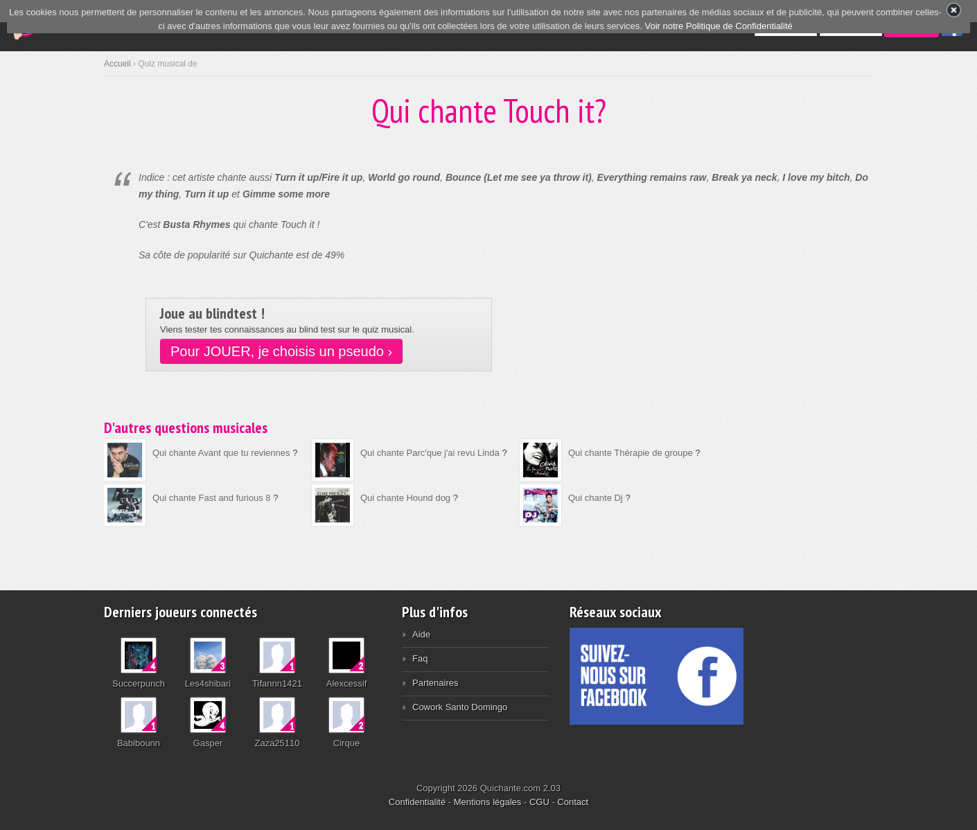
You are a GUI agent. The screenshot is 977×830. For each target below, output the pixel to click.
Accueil (117, 64)
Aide (421, 634)
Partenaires (435, 683)
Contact (572, 802)
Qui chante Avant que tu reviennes (221, 453)
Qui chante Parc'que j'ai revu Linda (430, 453)
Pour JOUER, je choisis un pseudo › (281, 351)
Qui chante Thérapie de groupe (630, 453)
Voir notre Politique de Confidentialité (719, 26)
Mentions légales (488, 802)
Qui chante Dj (595, 498)
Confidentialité (417, 802)
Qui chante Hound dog (405, 498)
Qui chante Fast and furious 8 (211, 498)
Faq (420, 658)
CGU (539, 802)
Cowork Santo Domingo (459, 707)
